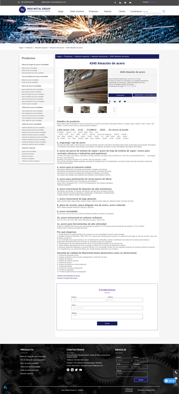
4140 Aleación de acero (71, 276)
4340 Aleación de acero (74, 48)
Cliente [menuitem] (122, 11)
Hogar (21, 48)
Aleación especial (41, 48)
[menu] (98, 11)
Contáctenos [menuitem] (136, 11)
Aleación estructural (57, 48)
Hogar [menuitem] (60, 11)
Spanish (152, 2)
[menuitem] (77, 11)
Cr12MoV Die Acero (70, 278)
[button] (77, 11)
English (145, 2)
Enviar (107, 323)
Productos (29, 48)
